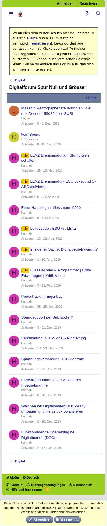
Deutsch (31, 477)
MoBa (12, 477)
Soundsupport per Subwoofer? (47, 317)
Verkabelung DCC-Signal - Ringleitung (53, 338)
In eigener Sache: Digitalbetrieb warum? (64, 249)
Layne (25, 118)
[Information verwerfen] (92, 34)
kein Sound (31, 134)
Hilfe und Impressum (26, 489)
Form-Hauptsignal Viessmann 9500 (51, 207)
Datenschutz (82, 485)
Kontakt (17, 485)
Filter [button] (90, 98)
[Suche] (98, 14)
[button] (11, 14)
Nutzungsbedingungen (48, 485)
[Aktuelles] (87, 14)
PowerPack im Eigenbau (42, 296)
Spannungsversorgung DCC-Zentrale (52, 359)
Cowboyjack (29, 139)
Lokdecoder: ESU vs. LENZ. (54, 228)
